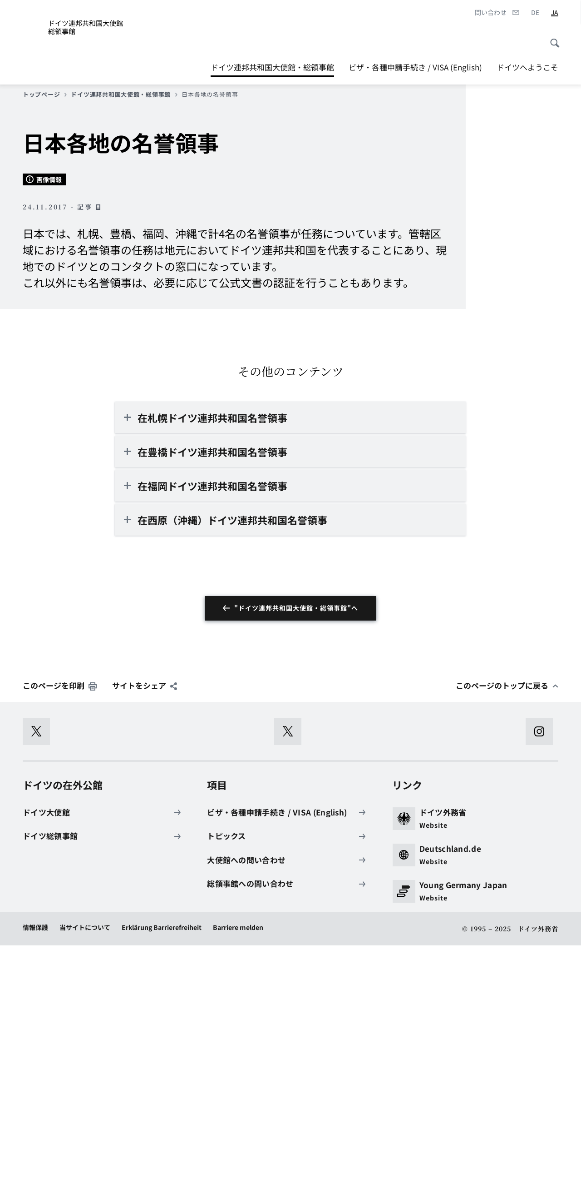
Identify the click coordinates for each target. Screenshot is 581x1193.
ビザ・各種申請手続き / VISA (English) (415, 67)
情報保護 (35, 1175)
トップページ (45, 94)
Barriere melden (238, 1175)
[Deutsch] (535, 12)
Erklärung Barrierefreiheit (162, 1175)
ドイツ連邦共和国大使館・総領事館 (272, 65)
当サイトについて (84, 1175)
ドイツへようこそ (527, 67)
